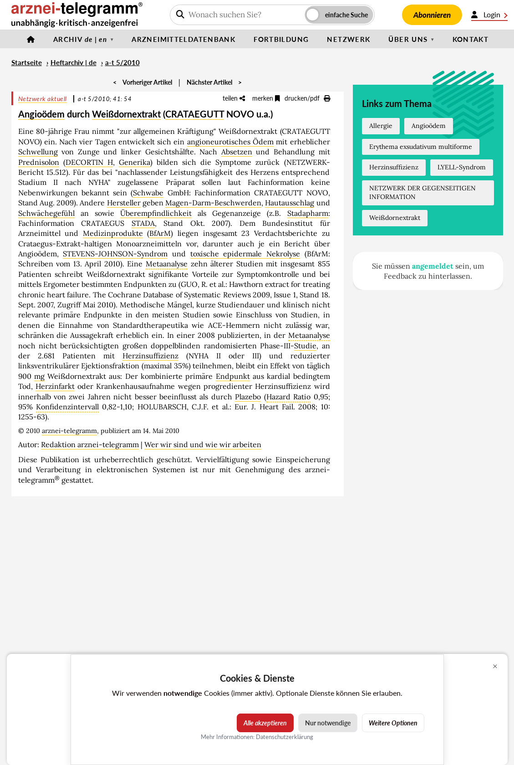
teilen (234, 98)
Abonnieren (432, 15)
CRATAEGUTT (194, 113)
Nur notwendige (328, 723)
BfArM (160, 233)
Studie (305, 345)
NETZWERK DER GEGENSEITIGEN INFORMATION (422, 192)
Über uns (407, 39)
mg (39, 376)
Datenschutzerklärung (284, 736)
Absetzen (236, 151)
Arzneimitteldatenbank (183, 39)
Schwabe (148, 192)
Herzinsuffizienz (150, 355)
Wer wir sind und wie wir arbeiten (202, 444)
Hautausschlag (289, 202)
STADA (143, 223)
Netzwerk (348, 39)
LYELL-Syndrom (462, 167)
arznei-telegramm (69, 431)
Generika (134, 162)
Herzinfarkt (55, 386)
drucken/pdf (307, 98)
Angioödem (41, 113)
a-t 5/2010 (122, 62)
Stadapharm (307, 213)
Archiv (80, 39)
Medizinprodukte (113, 233)
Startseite (26, 62)
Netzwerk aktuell (42, 98)
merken (266, 98)
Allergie (380, 126)
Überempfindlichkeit (156, 213)
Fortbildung (281, 39)
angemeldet (432, 265)
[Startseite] (31, 39)
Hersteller (124, 202)
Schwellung (38, 151)
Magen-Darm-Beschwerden (213, 202)
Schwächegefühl (46, 213)
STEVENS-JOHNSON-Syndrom (115, 253)
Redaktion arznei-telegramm (90, 444)
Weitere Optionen (393, 723)
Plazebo (248, 396)
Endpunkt (233, 376)
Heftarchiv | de (74, 62)
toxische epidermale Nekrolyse (245, 253)
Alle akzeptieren (265, 723)
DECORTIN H (89, 162)
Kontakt (471, 39)
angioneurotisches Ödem (230, 141)
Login (489, 15)
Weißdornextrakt (126, 113)
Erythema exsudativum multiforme (420, 147)
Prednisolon (38, 162)
